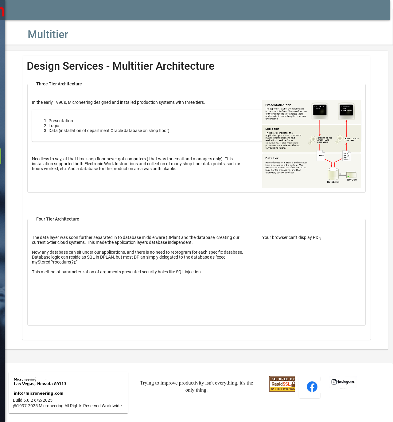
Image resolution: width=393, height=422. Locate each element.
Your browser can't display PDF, (297, 232)
